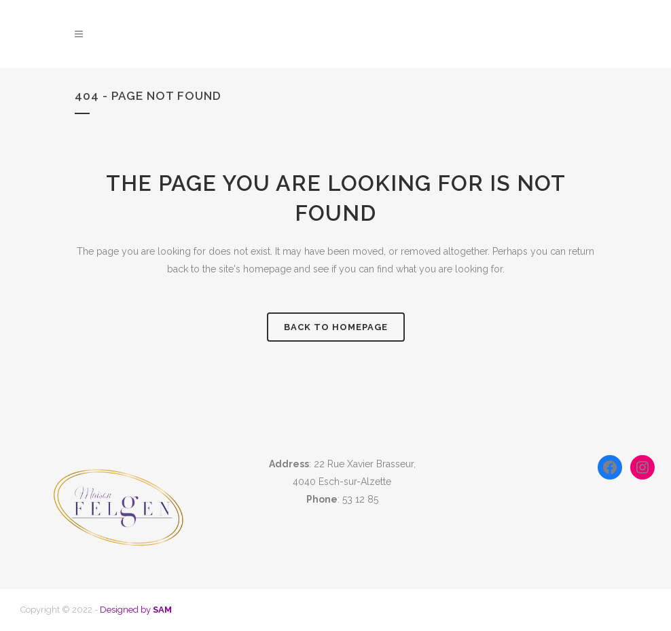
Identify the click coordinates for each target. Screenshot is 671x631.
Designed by (136, 610)
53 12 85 (360, 499)
